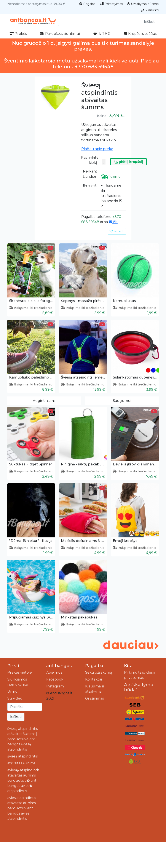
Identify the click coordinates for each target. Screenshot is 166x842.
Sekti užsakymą (98, 672)
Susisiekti (150, 10)
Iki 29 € (101, 34)
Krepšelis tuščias (139, 34)
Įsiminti (117, 231)
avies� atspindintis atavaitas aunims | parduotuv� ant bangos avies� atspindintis (23, 780)
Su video (14, 698)
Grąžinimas (94, 698)
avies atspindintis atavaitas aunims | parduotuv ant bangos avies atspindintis (22, 808)
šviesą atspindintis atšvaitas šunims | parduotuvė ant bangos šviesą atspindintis (22, 739)
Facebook (54, 679)
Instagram (55, 686)
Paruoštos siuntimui (60, 34)
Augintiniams (44, 401)
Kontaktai (93, 679)
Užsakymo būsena (143, 4)
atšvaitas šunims (21, 763)
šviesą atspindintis (22, 756)
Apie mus (54, 672)
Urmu (12, 691)
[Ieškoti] (24, 707)
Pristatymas (111, 4)
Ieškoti (149, 22)
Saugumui (122, 401)
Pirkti (13, 665)
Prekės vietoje (19, 672)
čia (113, 222)
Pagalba (87, 4)
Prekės (18, 34)
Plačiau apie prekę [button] (97, 149)
